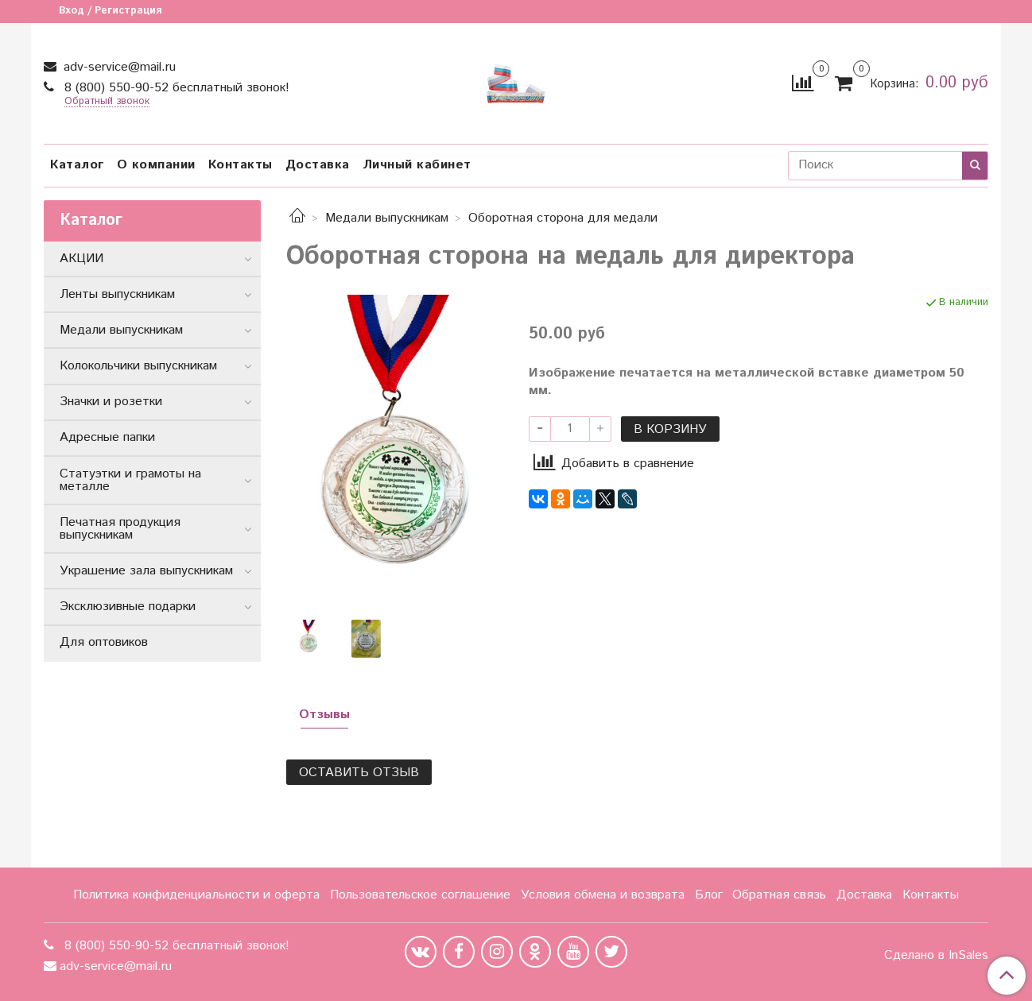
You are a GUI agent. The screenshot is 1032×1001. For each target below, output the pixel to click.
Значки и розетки (111, 401)
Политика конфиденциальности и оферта (196, 895)
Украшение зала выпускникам (146, 571)
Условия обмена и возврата (603, 895)
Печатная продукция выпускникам (120, 528)
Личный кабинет (417, 165)
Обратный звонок (106, 102)
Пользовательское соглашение (420, 895)
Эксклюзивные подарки (128, 606)
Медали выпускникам (386, 218)
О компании (156, 165)
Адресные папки (107, 437)
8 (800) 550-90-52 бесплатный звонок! (174, 88)
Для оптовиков (104, 642)
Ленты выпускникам (117, 294)
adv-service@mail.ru (118, 67)
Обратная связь (779, 895)
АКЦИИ (81, 258)
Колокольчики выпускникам (138, 366)
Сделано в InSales (936, 955)
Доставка (317, 165)
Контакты (240, 165)
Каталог (77, 165)
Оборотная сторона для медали (563, 218)
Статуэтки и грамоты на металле (130, 480)
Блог (709, 895)
